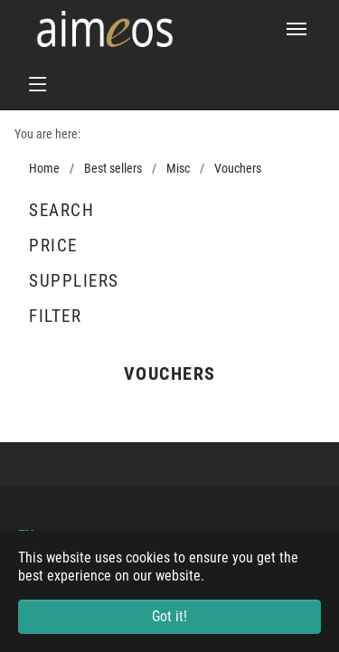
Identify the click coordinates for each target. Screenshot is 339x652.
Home (44, 168)
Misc (178, 168)
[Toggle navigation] (296, 29)
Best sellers (113, 168)
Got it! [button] (169, 616)
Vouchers (237, 168)
